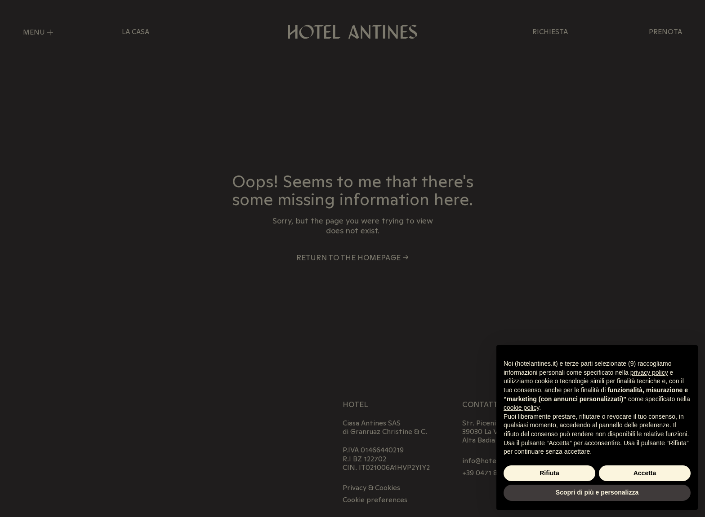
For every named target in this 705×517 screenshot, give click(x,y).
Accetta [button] (645, 473)
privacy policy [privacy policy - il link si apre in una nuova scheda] (649, 372)
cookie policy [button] (521, 407)
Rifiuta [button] (549, 473)
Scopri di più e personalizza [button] (597, 492)
